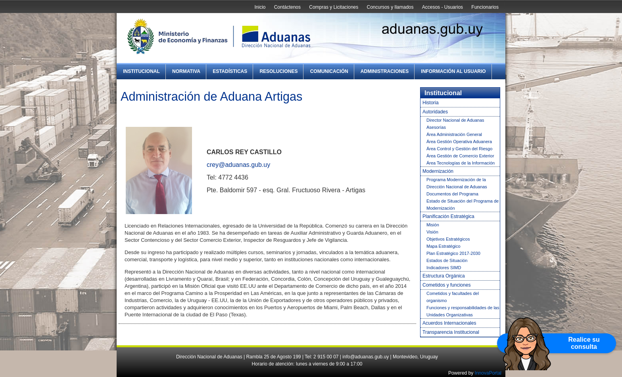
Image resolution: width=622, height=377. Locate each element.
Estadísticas (230, 71)
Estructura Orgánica (443, 276)
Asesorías (436, 127)
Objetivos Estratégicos (448, 239)
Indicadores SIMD (443, 267)
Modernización (437, 171)
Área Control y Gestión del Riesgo (459, 148)
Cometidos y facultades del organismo (452, 297)
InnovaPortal (488, 373)
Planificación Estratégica (448, 216)
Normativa (186, 71)
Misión (432, 224)
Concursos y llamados (390, 7)
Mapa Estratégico (443, 246)
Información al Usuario (453, 71)
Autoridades (435, 112)
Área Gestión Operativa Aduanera (459, 141)
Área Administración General (454, 134)
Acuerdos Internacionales (449, 323)
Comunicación (329, 71)
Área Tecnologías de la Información (460, 163)
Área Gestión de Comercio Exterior (460, 155)
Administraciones (385, 71)
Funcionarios (485, 7)
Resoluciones (278, 71)
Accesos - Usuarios (442, 7)
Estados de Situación (446, 260)
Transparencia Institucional (450, 332)
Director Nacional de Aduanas (455, 120)
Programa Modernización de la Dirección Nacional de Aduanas (456, 183)
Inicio (259, 7)
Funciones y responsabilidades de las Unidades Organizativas (462, 311)
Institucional (141, 71)
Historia (430, 102)
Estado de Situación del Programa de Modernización (462, 205)
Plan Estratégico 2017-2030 (453, 253)
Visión (432, 232)
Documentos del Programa (452, 193)
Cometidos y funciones (446, 285)
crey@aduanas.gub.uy (238, 164)
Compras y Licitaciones (333, 7)
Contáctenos (287, 7)
